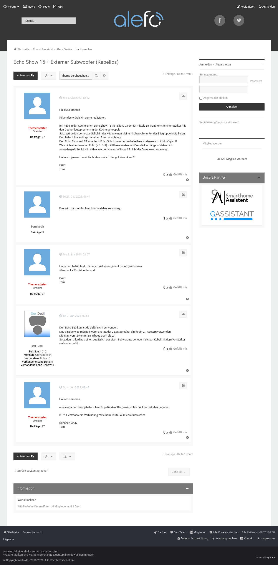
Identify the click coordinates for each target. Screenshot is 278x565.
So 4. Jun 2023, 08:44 (74, 387)
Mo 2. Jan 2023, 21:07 (74, 254)
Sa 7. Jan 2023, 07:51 (74, 315)
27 (43, 137)
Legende (8, 539)
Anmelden (205, 64)
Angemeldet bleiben (215, 97)
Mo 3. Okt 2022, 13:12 (74, 97)
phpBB (271, 557)
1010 (43, 351)
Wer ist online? (27, 499)
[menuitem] (29, 7)
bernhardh (37, 226)
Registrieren (223, 64)
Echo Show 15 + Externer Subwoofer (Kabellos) (66, 62)
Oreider (37, 131)
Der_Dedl (37, 345)
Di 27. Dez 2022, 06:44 (74, 196)
